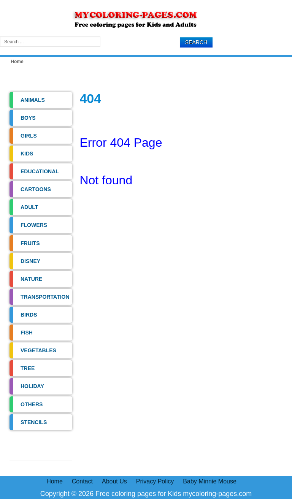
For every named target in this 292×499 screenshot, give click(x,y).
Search (196, 42)
